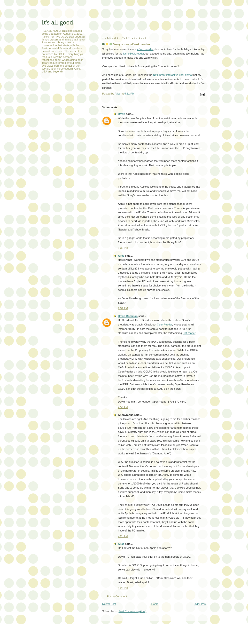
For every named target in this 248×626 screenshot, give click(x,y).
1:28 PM (123, 587)
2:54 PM (123, 308)
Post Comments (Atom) (133, 611)
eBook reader (145, 49)
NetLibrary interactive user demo (172, 74)
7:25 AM (123, 536)
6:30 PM (123, 247)
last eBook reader (133, 53)
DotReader (189, 333)
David (121, 113)
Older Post (200, 603)
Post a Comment (117, 596)
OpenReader (164, 324)
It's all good (57, 22)
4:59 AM (123, 407)
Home (154, 603)
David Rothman (128, 316)
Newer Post (109, 603)
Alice (121, 255)
